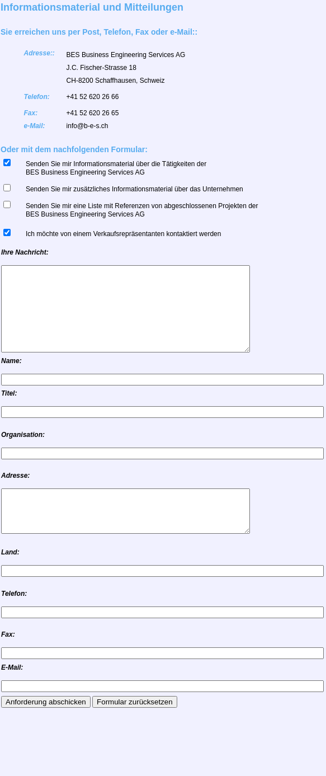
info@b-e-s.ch (87, 126)
